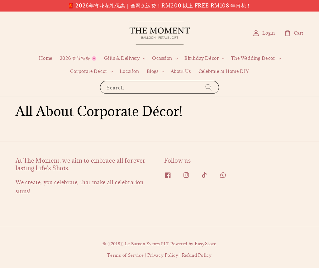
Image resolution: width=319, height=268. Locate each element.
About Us (181, 71)
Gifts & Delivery (122, 58)
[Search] (209, 87)
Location (129, 71)
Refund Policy (197, 255)
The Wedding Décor (253, 58)
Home (45, 58)
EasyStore (206, 243)
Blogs (153, 71)
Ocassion (162, 58)
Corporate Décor (88, 71)
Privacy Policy (163, 255)
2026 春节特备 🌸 (78, 58)
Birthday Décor (201, 58)
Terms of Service (125, 255)
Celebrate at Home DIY (223, 71)
